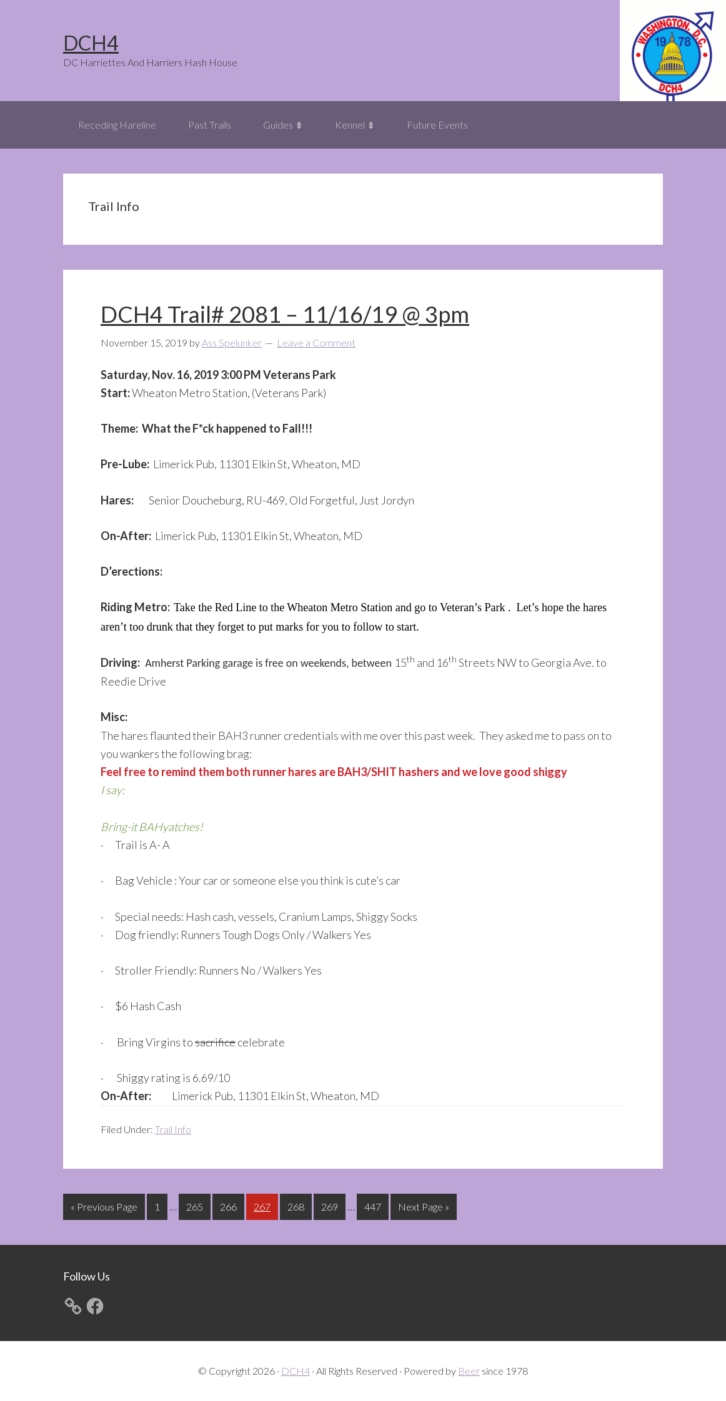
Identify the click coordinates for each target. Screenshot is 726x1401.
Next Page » (423, 1209)
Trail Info (173, 1129)
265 (196, 1205)
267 (263, 1205)
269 (331, 1205)
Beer (469, 1371)
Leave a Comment (316, 342)
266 (230, 1205)
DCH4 (91, 43)
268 (297, 1205)
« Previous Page (104, 1209)
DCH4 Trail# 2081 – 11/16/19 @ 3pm (285, 314)
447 (374, 1205)
